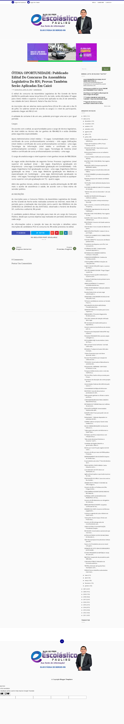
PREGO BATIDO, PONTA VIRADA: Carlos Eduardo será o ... (95, 466)
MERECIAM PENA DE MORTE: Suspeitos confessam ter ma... (95, 505)
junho (87, 137)
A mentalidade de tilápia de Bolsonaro (95, 388)
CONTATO (108, 2)
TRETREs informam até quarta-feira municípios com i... (94, 566)
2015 (84, 605)
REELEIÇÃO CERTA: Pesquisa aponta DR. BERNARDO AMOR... (96, 166)
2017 (84, 599)
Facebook (21, 233)
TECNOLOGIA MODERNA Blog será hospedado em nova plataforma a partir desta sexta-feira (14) (94, 84)
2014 (84, 607)
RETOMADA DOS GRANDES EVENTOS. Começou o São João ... (95, 254)
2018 (84, 597)
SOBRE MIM (101, 2)
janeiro (87, 586)
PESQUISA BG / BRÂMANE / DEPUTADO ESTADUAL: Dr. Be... (95, 367)
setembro (88, 129)
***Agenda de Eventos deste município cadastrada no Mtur (93, 102)
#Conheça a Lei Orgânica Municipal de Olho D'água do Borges (95, 93)
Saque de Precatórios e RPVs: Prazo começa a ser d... (95, 144)
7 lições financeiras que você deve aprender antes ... (94, 354)
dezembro (88, 121)
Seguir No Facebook (19, 2)
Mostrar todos (107, 106)
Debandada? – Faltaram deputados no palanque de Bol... (95, 418)
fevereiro (88, 583)
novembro (88, 124)
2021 (84, 589)
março (87, 580)
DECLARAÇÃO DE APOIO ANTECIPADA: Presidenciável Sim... (95, 306)
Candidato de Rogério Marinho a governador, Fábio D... (94, 444)
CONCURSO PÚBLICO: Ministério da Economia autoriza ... (94, 562)
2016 (84, 602)
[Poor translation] (7, 694)
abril (86, 578)
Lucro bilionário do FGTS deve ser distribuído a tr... (94, 470)
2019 (84, 594)
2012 (84, 613)
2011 (84, 615)
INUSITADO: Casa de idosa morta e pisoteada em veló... (94, 392)
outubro (87, 126)
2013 (84, 610)
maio (86, 575)
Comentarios (38, 90)
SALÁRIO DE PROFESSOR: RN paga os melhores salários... (95, 197)
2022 (84, 119)
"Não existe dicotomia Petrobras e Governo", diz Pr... (94, 440)
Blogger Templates (66, 679)
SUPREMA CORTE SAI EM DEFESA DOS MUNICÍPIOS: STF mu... (95, 497)
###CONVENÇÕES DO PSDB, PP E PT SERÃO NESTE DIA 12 (94, 80)
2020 (84, 592)
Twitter (40, 233)
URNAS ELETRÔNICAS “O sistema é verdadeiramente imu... (94, 284)
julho (86, 134)
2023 (84, 116)
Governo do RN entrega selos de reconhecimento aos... (94, 523)
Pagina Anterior (24, 249)
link (72, 201)
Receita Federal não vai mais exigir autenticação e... (94, 293)
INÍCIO (94, 2)
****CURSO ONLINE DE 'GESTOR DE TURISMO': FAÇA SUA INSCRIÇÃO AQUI (95, 98)
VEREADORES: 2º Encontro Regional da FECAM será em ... (95, 315)
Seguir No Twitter (33, 2)
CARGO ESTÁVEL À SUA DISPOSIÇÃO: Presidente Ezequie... (95, 527)
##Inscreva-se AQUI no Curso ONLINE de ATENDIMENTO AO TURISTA (95, 89)
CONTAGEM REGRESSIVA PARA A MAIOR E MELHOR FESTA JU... (96, 400)
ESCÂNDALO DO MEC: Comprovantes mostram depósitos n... (95, 249)
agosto (87, 132)
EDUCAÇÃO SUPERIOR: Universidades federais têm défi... (95, 409)
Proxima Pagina (64, 249)
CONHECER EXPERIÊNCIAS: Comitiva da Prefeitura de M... (95, 258)
